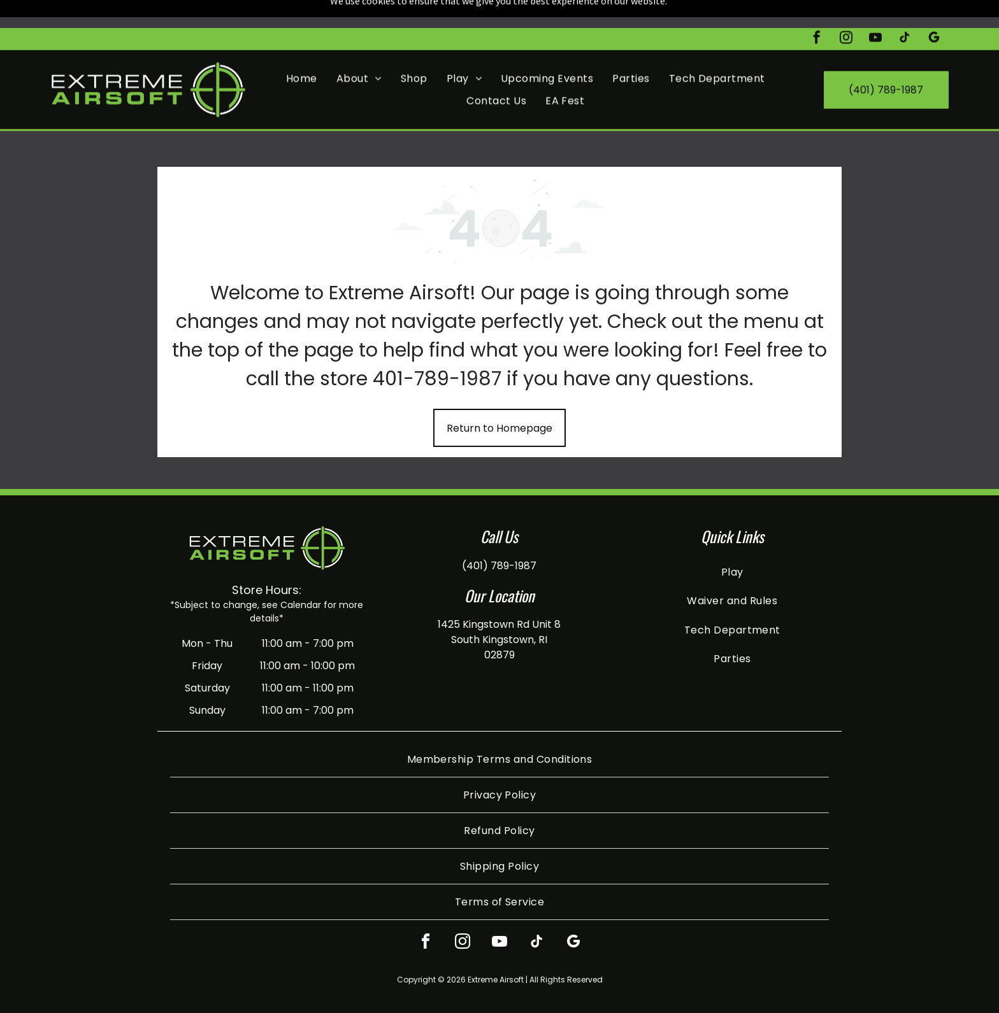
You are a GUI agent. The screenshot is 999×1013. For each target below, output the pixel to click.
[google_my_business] (934, 11)
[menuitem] (302, 50)
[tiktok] (904, 11)
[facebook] (816, 11)
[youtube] (875, 11)
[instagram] (846, 11)
